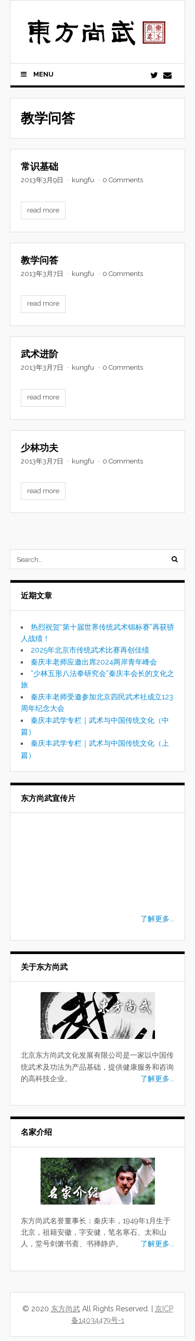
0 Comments (122, 180)
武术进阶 (39, 353)
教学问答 (39, 260)
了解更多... (157, 918)
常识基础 (39, 166)
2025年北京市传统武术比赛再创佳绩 (90, 650)
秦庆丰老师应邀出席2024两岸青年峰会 (94, 662)
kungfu (83, 180)
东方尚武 (65, 1309)
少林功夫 (39, 447)
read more (43, 210)
